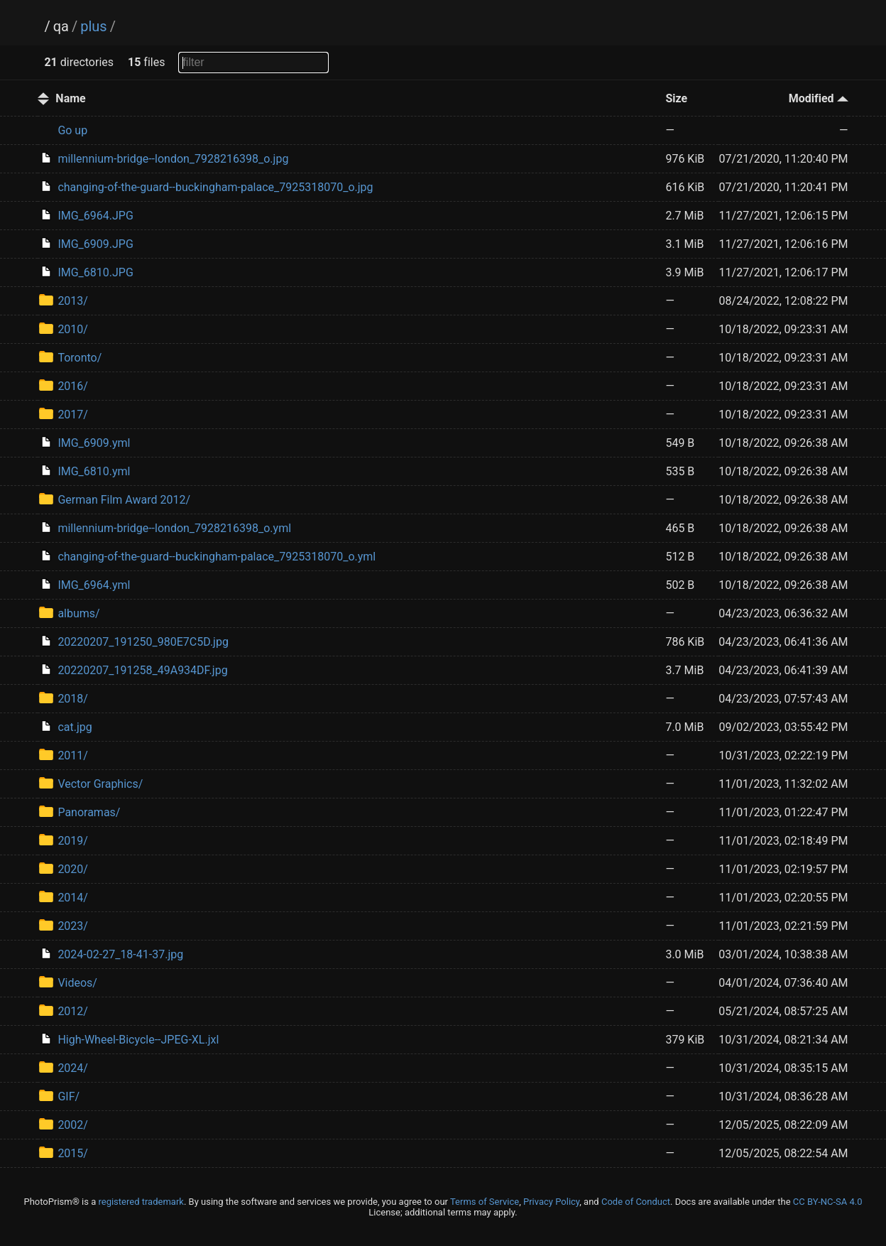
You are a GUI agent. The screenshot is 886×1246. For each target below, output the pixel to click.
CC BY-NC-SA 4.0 (828, 1201)
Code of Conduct (635, 1201)
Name (70, 98)
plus (93, 26)
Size (676, 98)
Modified (818, 98)
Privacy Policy (551, 1201)
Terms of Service (484, 1201)
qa (61, 26)
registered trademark (140, 1201)
